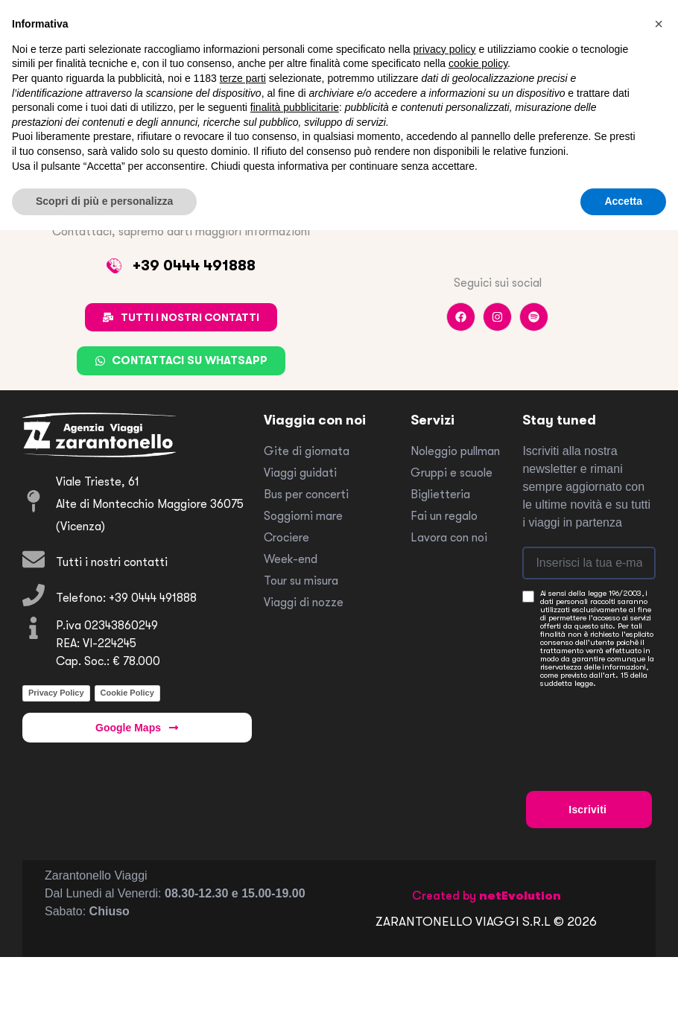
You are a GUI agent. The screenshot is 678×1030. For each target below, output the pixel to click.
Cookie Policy (127, 692)
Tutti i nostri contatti (112, 562)
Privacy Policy (56, 692)
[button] (659, 24)
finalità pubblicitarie (294, 107)
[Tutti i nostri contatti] (33, 559)
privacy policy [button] (445, 49)
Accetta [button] (623, 201)
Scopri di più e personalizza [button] (104, 201)
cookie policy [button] (478, 63)
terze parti (243, 78)
